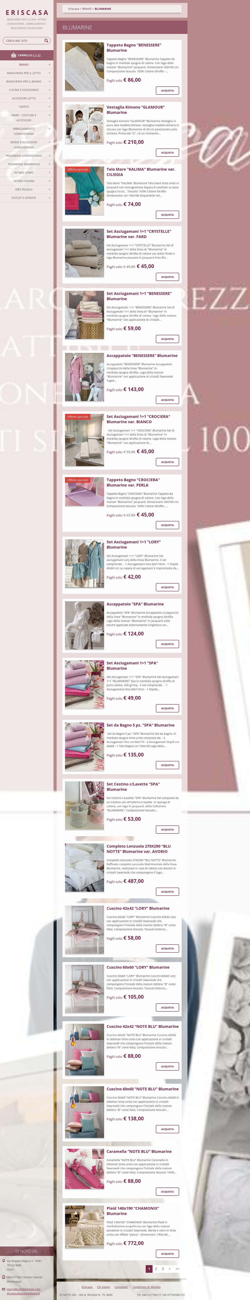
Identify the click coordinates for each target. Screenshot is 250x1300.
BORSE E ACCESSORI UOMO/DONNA (24, 144)
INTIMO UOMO (24, 172)
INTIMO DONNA (23, 181)
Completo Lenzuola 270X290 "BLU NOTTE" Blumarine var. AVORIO (139, 848)
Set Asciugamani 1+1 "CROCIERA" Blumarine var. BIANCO (138, 419)
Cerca (46, 40)
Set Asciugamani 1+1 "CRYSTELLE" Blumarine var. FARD (139, 234)
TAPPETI (24, 107)
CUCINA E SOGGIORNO (24, 90)
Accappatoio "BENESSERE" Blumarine (142, 355)
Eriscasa (73, 9)
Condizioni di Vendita (147, 1287)
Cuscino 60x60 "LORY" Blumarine (138, 967)
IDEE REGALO (23, 189)
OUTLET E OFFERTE (24, 198)
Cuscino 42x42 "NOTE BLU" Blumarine (143, 1026)
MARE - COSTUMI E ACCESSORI (24, 117)
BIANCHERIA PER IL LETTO (24, 73)
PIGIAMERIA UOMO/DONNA (24, 156)
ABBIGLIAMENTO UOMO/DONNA (24, 131)
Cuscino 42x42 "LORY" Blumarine (138, 908)
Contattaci (121, 1287)
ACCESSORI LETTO (24, 98)
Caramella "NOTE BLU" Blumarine (139, 1151)
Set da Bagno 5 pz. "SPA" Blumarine (141, 725)
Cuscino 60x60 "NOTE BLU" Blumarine (143, 1089)
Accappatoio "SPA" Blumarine (135, 604)
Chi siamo (103, 1287)
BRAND (24, 64)
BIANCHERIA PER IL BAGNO (23, 81)
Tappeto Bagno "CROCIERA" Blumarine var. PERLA (133, 482)
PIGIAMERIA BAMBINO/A (24, 164)
